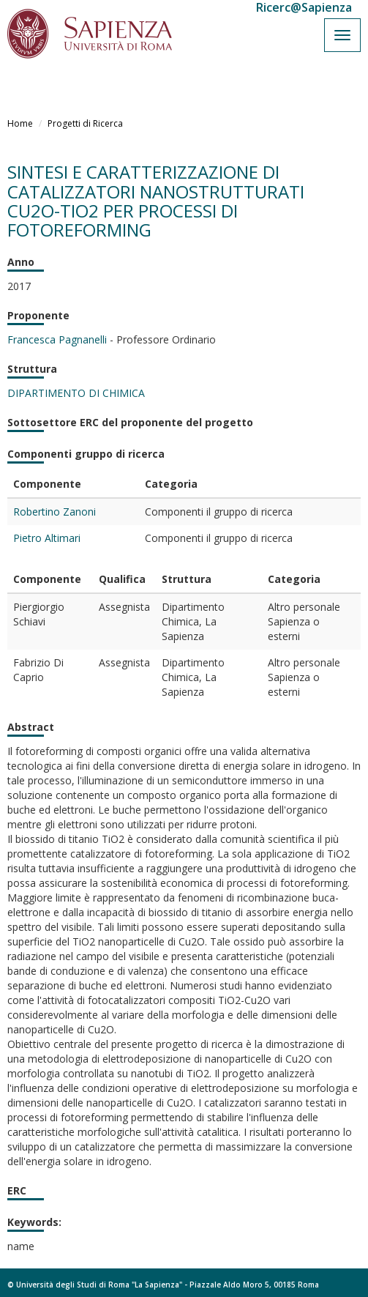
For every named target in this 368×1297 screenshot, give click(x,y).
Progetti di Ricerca (85, 123)
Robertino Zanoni (54, 512)
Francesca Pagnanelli (57, 339)
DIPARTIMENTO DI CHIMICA (76, 393)
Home (20, 123)
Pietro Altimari (46, 538)
